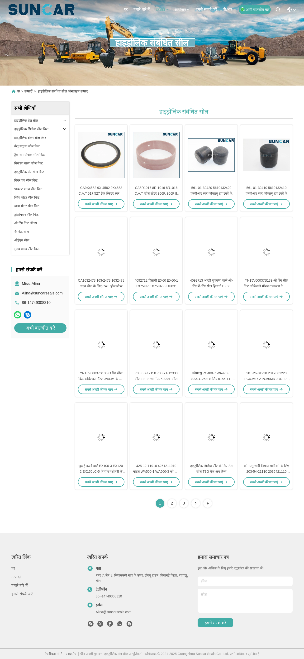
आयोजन (182, 10)
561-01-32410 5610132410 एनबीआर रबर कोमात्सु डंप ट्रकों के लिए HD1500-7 (266, 193)
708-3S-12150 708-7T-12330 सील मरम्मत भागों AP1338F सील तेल (156, 378)
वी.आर (227, 9)
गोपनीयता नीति (52, 654)
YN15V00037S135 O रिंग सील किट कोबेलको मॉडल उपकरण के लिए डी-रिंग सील (101, 378)
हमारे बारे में (141, 9)
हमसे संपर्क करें (206, 9)
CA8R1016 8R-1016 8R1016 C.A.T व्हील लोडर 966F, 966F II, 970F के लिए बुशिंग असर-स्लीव (156, 193)
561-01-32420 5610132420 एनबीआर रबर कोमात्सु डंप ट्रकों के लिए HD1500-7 (211, 193)
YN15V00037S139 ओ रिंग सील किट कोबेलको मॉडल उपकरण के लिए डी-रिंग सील (266, 286)
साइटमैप (71, 654)
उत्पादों (162, 10)
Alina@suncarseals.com (42, 293)
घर (126, 9)
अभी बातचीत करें (255, 9)
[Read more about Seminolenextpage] (195, 503)
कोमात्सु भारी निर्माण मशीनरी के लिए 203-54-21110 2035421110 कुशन (266, 471)
